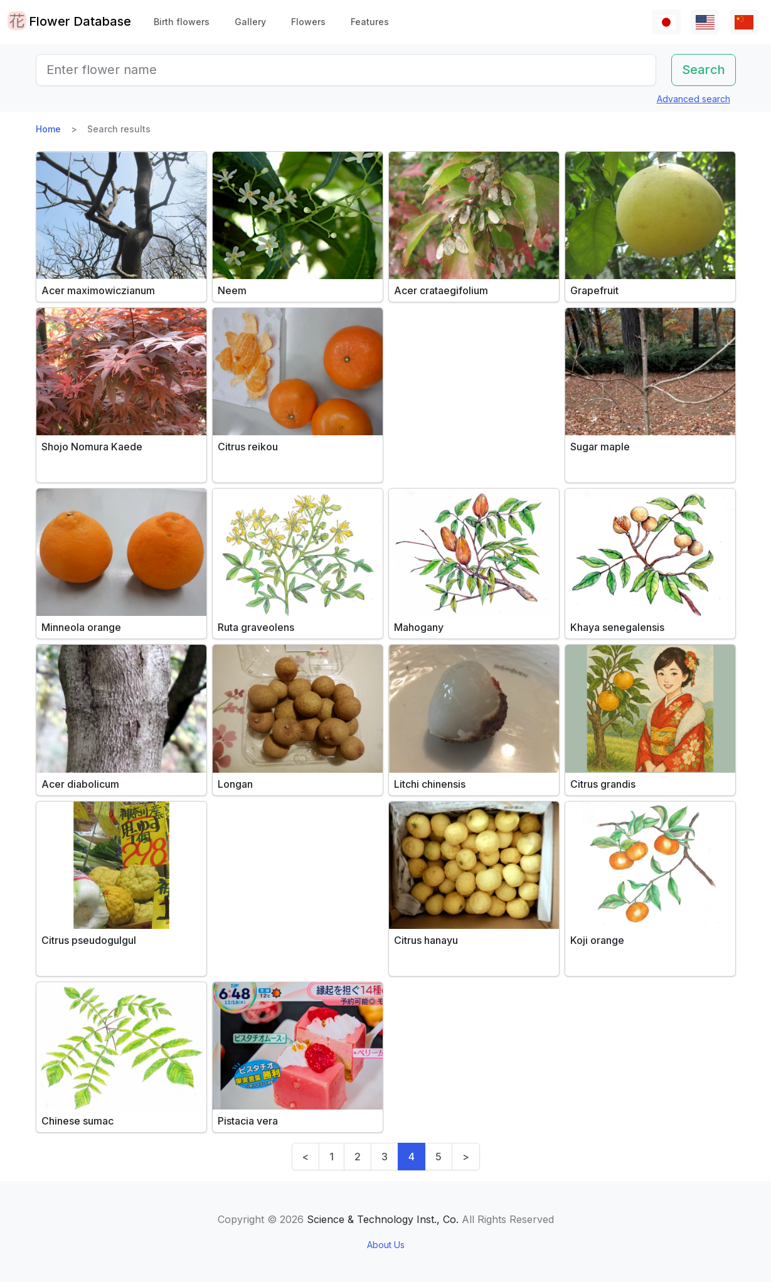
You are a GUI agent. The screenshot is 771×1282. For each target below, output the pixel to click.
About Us (386, 1244)
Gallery (250, 21)
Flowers (308, 21)
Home (48, 129)
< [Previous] (305, 1156)
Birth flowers (182, 21)
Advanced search (693, 98)
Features (370, 21)
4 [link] (411, 1156)
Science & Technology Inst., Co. (383, 1219)
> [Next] (465, 1156)
